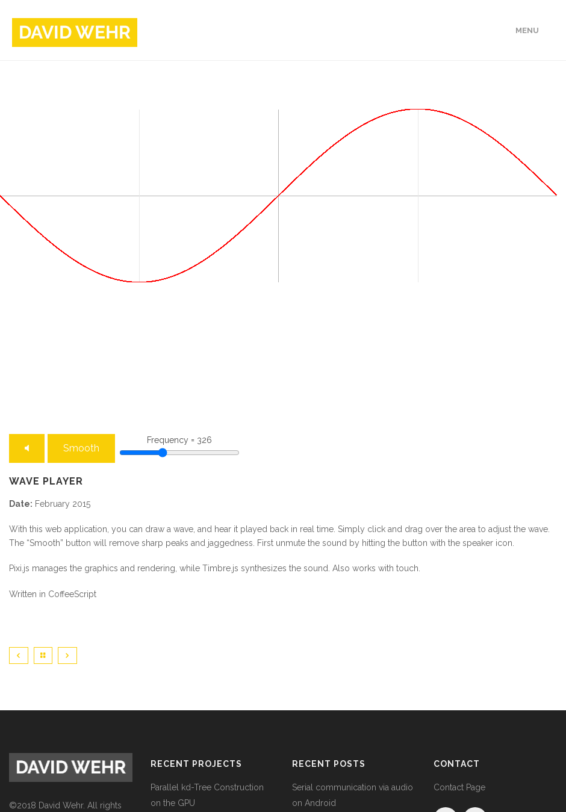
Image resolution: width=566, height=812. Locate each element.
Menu (527, 30)
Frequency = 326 (179, 440)
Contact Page (459, 787)
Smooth (81, 448)
